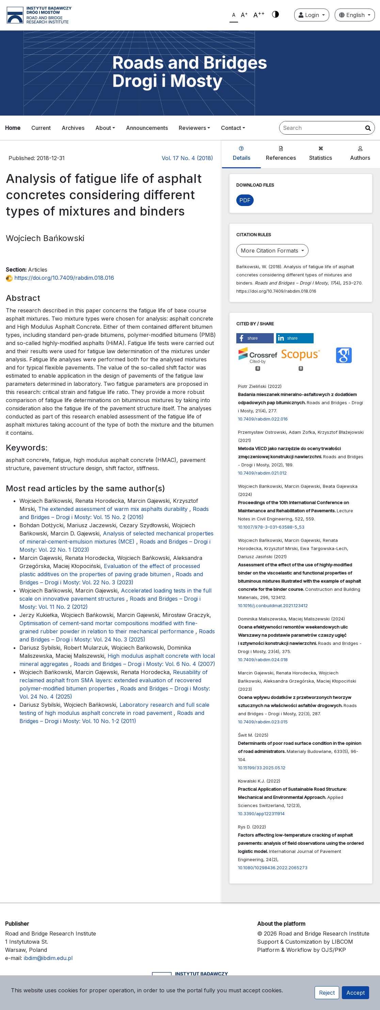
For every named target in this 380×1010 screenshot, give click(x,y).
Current (41, 127)
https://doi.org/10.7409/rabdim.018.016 (60, 277)
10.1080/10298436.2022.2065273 (272, 867)
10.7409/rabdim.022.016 (263, 419)
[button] (255, 338)
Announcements (147, 127)
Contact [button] (231, 127)
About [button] (103, 127)
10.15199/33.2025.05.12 (261, 767)
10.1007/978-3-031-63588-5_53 (271, 527)
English (352, 15)
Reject (327, 992)
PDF (245, 200)
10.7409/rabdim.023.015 (263, 721)
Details (241, 153)
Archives (73, 127)
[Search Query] (327, 127)
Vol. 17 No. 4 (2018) (187, 158)
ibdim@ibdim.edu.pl (48, 958)
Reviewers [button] (192, 127)
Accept (355, 992)
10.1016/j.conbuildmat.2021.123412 (273, 605)
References (281, 153)
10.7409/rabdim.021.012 (262, 473)
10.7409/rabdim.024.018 (263, 659)
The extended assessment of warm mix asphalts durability (113, 509)
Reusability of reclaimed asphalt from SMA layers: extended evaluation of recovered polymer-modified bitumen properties (113, 680)
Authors (360, 153)
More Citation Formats (270, 250)
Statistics (320, 153)
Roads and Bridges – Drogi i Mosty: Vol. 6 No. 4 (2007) (144, 664)
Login (310, 15)
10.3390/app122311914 (261, 813)
